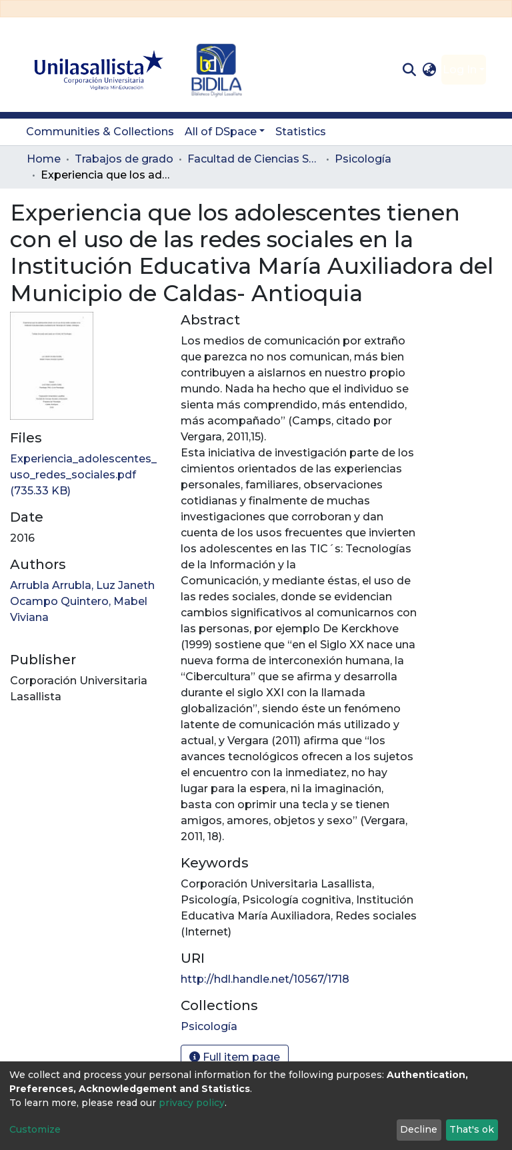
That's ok (471, 1129)
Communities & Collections (100, 131)
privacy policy (192, 1103)
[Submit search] (409, 70)
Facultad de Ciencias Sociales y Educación (254, 159)
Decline (418, 1129)
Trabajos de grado (124, 159)
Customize (35, 1129)
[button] (429, 70)
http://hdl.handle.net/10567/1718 (265, 979)
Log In (460, 69)
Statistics (300, 131)
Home (44, 159)
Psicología (363, 159)
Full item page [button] (234, 1057)
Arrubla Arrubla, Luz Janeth (82, 585)
